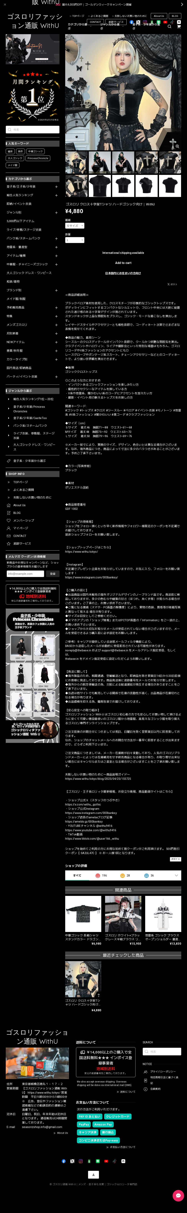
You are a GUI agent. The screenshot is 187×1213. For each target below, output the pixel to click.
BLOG (175, 16)
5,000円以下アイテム (20, 221)
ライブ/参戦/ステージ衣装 (24, 230)
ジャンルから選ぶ (112, 26)
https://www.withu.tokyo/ (81, 551)
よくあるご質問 (99, 16)
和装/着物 (13, 281)
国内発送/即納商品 (19, 368)
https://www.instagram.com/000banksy (91, 813)
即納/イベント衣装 (19, 204)
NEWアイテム (16, 342)
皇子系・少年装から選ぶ (146, 26)
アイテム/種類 (16, 255)
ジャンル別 (14, 212)
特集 (10, 316)
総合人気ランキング (20, 195)
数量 (68, 234)
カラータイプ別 (17, 359)
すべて (77, 875)
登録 (52, 573)
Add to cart (123, 263)
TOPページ (78, 16)
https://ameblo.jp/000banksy (84, 821)
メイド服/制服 (16, 299)
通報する (175, 859)
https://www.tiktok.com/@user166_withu (92, 838)
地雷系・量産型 (17, 247)
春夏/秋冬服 (15, 350)
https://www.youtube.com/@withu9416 (90, 830)
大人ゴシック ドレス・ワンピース (29, 273)
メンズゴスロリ (17, 325)
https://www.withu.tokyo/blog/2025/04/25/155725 (98, 779)
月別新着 (12, 333)
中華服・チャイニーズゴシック (27, 264)
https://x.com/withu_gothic (83, 804)
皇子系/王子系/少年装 (21, 186)
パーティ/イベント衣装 (22, 376)
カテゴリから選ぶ (80, 26)
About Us (159, 16)
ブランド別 (14, 290)
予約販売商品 (15, 307)
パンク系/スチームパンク (23, 238)
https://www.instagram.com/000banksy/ (91, 577)
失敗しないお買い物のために (131, 16)
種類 (68, 220)
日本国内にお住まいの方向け (123, 273)
